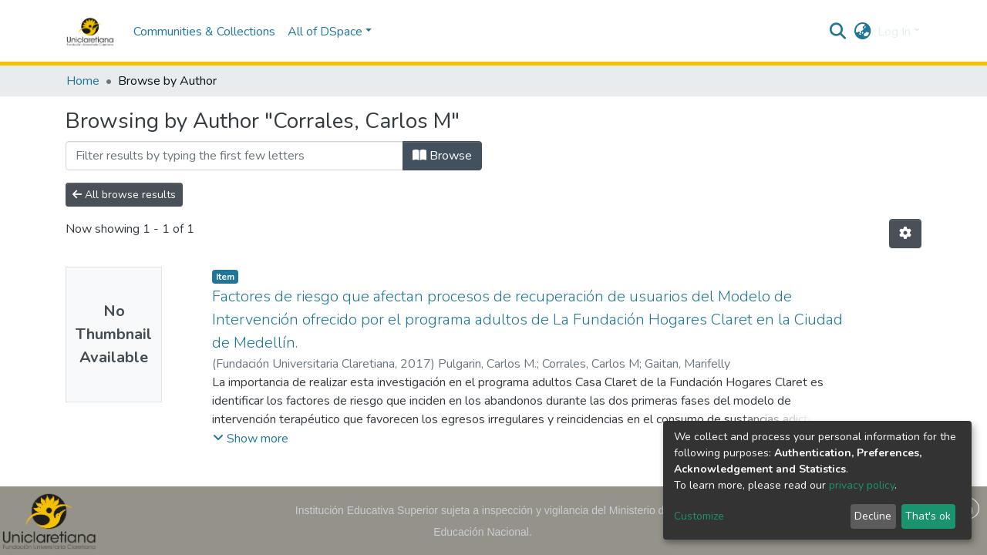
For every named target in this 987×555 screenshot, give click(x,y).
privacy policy (861, 485)
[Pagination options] (905, 233)
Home (82, 80)
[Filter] (234, 155)
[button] (862, 31)
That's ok (928, 516)
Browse (442, 155)
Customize (699, 516)
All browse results (124, 194)
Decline (872, 516)
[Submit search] (837, 31)
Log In (894, 31)
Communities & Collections (204, 31)
